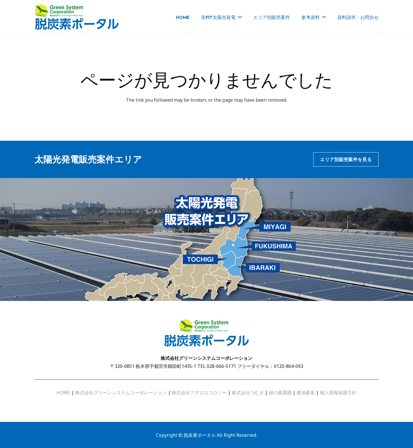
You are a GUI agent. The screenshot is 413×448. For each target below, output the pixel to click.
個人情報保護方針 (338, 392)
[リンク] (76, 17)
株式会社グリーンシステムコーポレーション (121, 392)
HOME (63, 392)
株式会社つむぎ (248, 392)
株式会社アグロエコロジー (199, 392)
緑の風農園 (280, 392)
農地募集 (306, 392)
